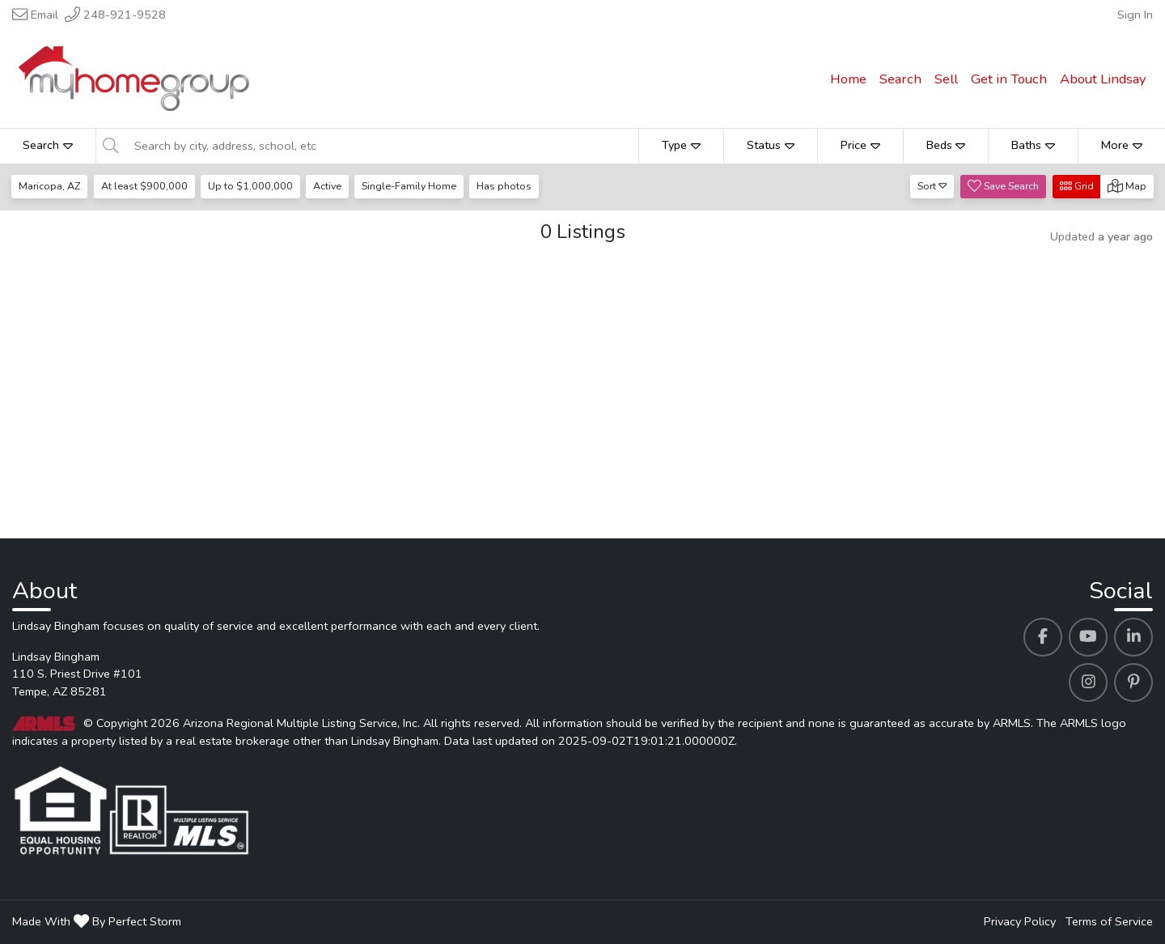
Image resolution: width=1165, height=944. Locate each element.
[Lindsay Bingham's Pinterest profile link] (1133, 682)
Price (860, 145)
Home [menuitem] (848, 79)
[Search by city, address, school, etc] (382, 146)
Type (681, 145)
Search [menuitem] (900, 79)
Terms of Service (1109, 921)
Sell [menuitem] (946, 79)
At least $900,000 (145, 186)
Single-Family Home (413, 186)
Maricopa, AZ (50, 186)
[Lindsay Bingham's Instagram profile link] (1088, 682)
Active (330, 186)
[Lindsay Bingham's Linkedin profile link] (1133, 637)
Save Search (1003, 186)
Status (770, 145)
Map (1127, 186)
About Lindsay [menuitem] (1103, 79)
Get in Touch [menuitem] (1009, 79)
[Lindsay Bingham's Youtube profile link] (1088, 637)
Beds (946, 145)
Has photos (508, 186)
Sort (932, 186)
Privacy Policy (1020, 921)
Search (48, 145)
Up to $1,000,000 (252, 186)
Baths (1033, 145)
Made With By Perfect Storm (96, 921)
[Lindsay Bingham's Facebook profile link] (1042, 637)
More (1121, 145)
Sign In (1135, 14)
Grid (1077, 186)
